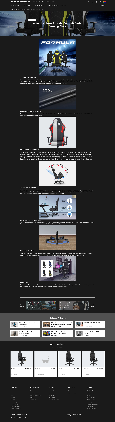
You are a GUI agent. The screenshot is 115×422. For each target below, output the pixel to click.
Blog (16, 9)
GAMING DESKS (53, 5)
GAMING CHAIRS (39, 5)
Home (12, 9)
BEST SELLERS (15, 5)
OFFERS (64, 5)
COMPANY (102, 5)
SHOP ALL (27, 5)
